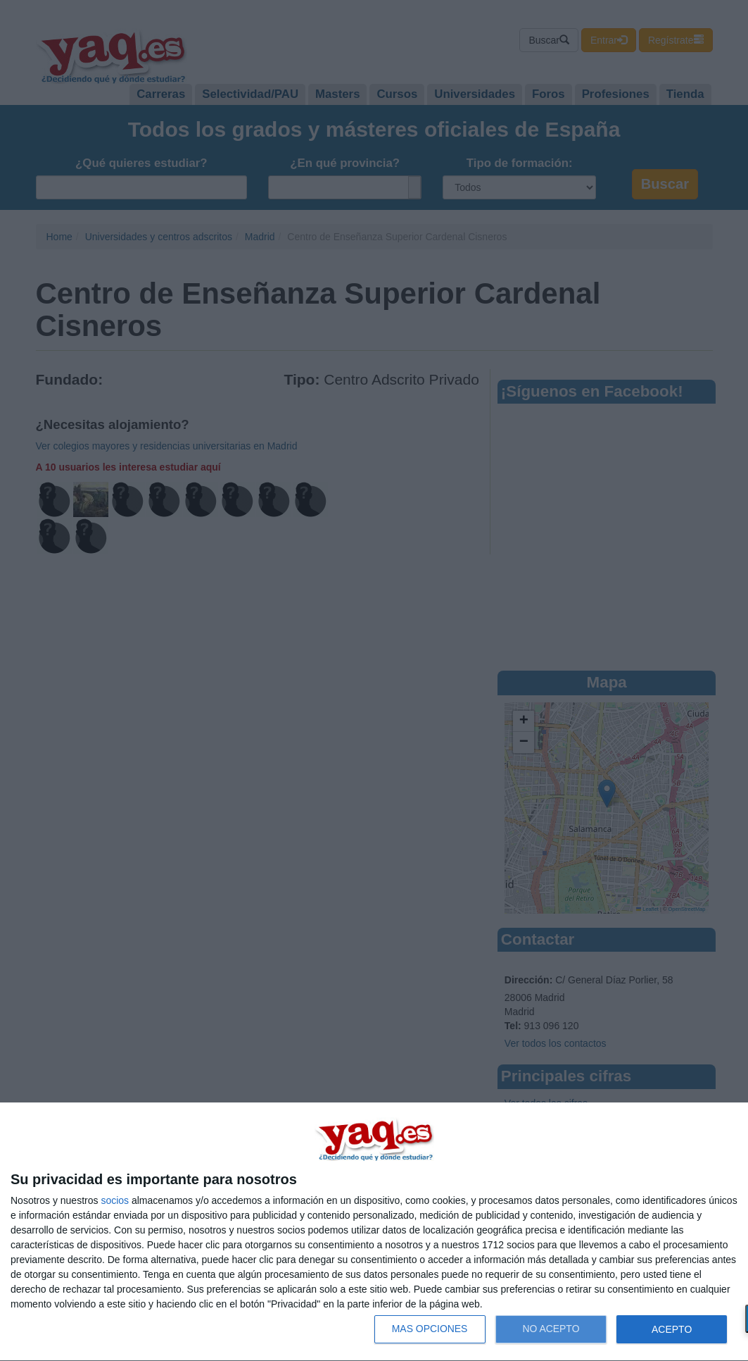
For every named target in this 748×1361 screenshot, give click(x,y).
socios (115, 1200)
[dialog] (374, 1232)
